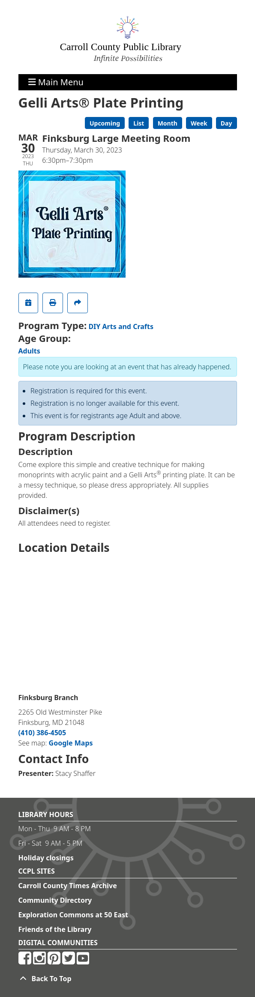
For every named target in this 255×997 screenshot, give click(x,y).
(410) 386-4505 (42, 732)
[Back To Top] (127, 978)
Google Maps (71, 743)
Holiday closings (46, 857)
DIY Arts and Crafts (120, 326)
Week (199, 123)
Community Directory (55, 900)
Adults (29, 351)
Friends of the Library (55, 929)
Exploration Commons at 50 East (73, 914)
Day (226, 123)
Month (167, 123)
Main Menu (56, 82)
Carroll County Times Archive (67, 885)
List (138, 123)
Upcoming (105, 123)
